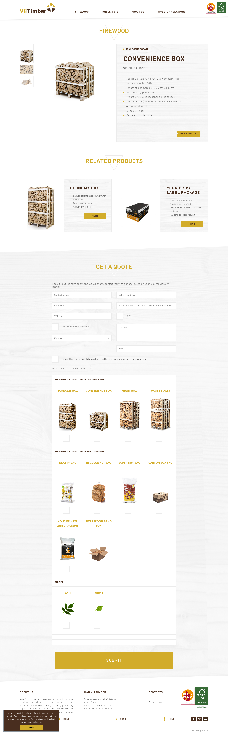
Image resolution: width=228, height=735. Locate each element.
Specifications (134, 68)
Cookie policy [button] (37, 722)
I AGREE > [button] (31, 727)
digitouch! (203, 730)
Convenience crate (136, 49)
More (95, 216)
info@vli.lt (162, 702)
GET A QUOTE (188, 133)
